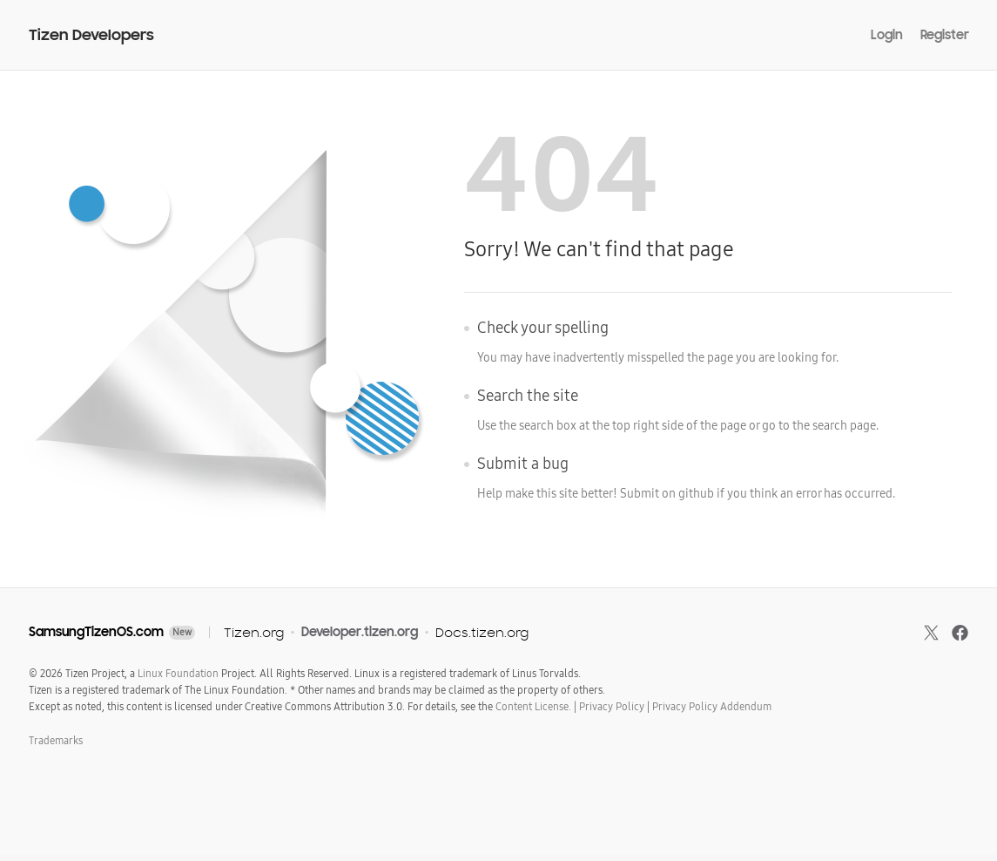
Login (887, 35)
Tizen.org (254, 632)
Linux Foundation (178, 674)
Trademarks (56, 741)
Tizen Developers (91, 35)
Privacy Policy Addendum (711, 707)
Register (944, 35)
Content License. (533, 707)
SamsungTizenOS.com (96, 632)
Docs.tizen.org (482, 632)
